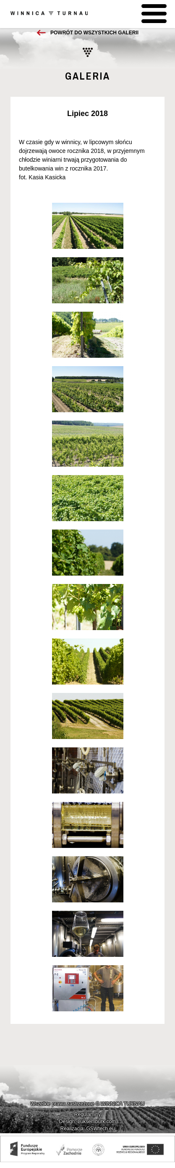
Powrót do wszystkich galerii (94, 33)
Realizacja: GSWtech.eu (87, 1129)
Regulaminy (87, 1114)
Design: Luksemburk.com (87, 1121)
